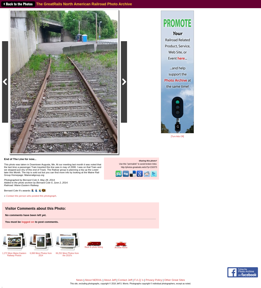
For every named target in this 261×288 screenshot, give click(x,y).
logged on (28, 221)
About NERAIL (93, 279)
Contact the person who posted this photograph (31, 195)
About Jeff (110, 279)
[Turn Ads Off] (177, 136)
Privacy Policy (154, 279)
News (79, 279)
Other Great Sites (174, 279)
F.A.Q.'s (138, 279)
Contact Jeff (125, 279)
